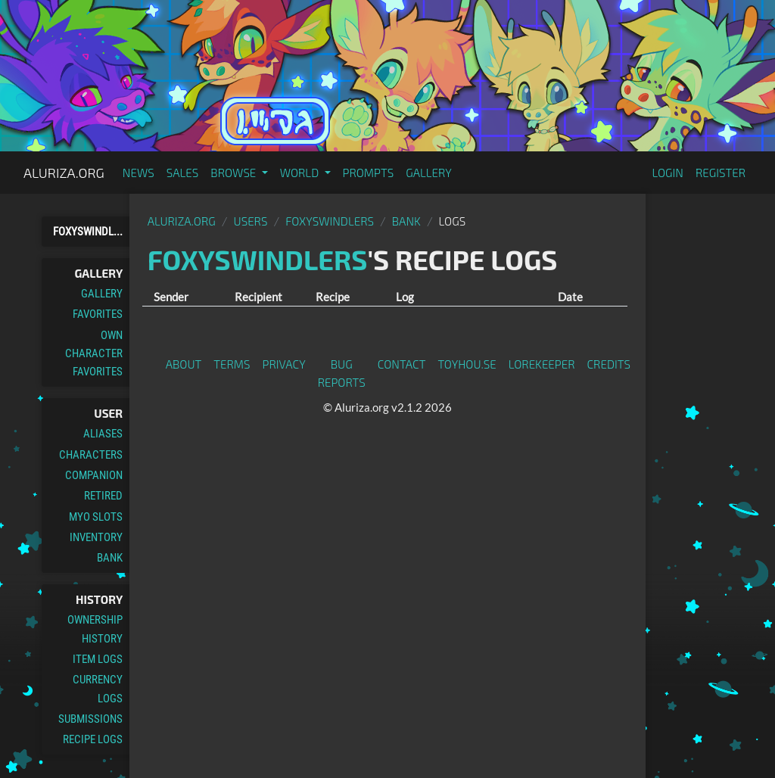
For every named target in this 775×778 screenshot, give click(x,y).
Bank (110, 558)
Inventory (96, 537)
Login (667, 172)
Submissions (90, 719)
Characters (91, 455)
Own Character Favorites (94, 353)
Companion (94, 475)
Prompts (368, 172)
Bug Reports (342, 373)
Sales (183, 172)
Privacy (284, 364)
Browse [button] (234, 172)
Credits (609, 364)
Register (720, 172)
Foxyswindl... (88, 231)
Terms (231, 364)
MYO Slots (96, 517)
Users (251, 221)
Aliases (103, 433)
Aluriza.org (63, 172)
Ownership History (95, 629)
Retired (103, 496)
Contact (402, 364)
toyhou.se (466, 364)
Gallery (429, 172)
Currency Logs (98, 689)
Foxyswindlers (329, 221)
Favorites (98, 314)
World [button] (301, 172)
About (184, 364)
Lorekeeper (542, 364)
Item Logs (98, 659)
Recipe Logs (93, 739)
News (138, 172)
